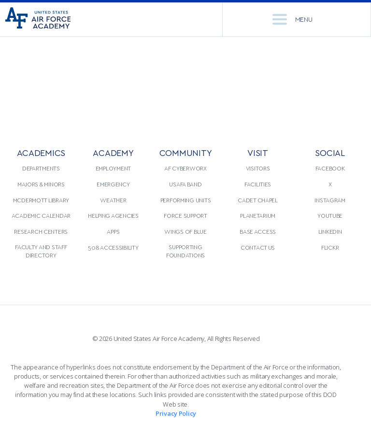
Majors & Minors (41, 184)
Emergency (113, 184)
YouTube (329, 215)
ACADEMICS (41, 152)
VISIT (257, 152)
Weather (113, 200)
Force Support (185, 215)
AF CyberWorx (185, 168)
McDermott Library (41, 200)
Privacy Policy (176, 413)
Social (329, 152)
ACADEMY (113, 152)
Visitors (258, 168)
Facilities (257, 184)
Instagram (329, 200)
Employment (113, 168)
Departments (41, 168)
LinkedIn (330, 231)
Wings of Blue (185, 231)
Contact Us (258, 247)
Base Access (258, 231)
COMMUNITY (185, 152)
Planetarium (257, 215)
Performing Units (185, 200)
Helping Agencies (113, 215)
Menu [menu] (292, 19)
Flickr (330, 247)
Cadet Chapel (258, 200)
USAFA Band (185, 184)
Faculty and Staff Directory (41, 251)
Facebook (330, 168)
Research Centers (41, 231)
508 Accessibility (113, 247)
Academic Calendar (41, 215)
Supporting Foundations (185, 251)
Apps (113, 231)
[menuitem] (41, 210)
